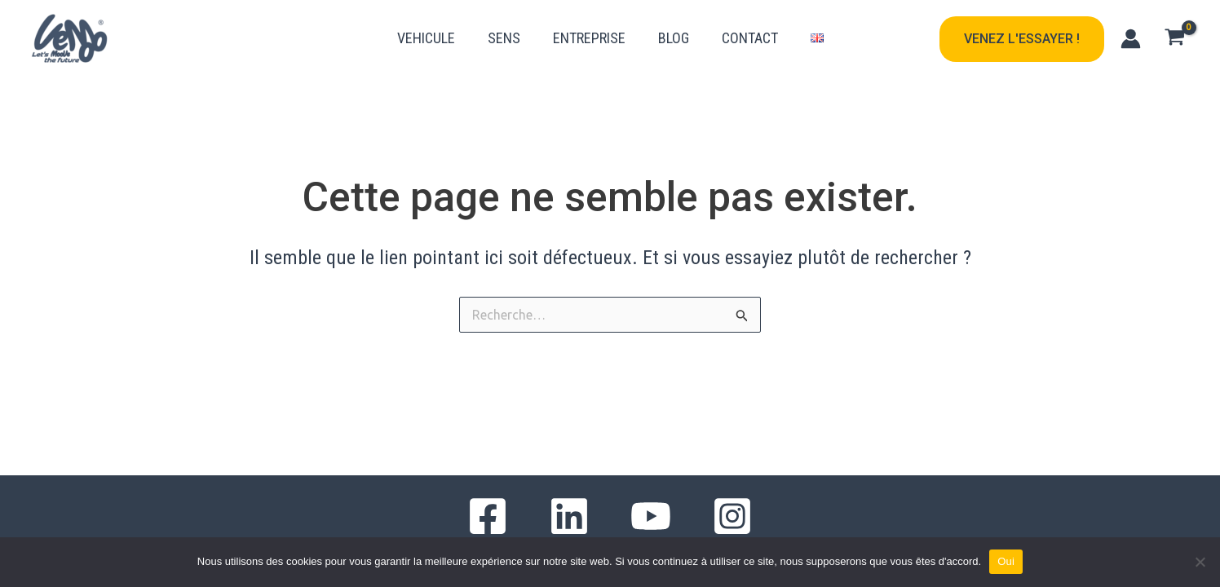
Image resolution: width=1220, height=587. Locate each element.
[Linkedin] (569, 516)
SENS (504, 38)
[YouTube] (650, 516)
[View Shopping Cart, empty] (1174, 39)
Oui (1005, 561)
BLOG (673, 38)
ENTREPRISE (589, 38)
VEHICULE (426, 38)
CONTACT (750, 38)
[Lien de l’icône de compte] (1131, 39)
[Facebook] (487, 516)
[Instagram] (732, 516)
